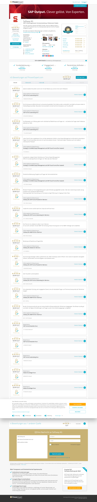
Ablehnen (77, 495)
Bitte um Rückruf (55, 444)
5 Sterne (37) (28, 82)
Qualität (65, 38)
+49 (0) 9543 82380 (29, 49)
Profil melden (23, 464)
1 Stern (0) (81, 82)
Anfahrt (27, 42)
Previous (41, 38)
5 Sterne (76, 25)
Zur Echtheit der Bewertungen (15, 39)
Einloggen (84, 2)
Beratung (65, 47)
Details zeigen (58, 499)
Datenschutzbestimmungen (24, 495)
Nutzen (64, 41)
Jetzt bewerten (15, 44)
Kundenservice (66, 50)
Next (59, 38)
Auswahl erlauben (77, 491)
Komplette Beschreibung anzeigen (31, 32)
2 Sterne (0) (68, 82)
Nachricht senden (56, 454)
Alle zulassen (77, 488)
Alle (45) (15, 82)
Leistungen (65, 43)
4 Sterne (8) (41, 82)
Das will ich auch (76, 2)
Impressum (14, 495)
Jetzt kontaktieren (80, 6)
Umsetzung (65, 45)
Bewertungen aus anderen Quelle (16, 35)
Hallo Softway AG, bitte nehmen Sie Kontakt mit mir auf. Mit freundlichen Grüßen (32, 446)
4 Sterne (76, 27)
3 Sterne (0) (54, 82)
